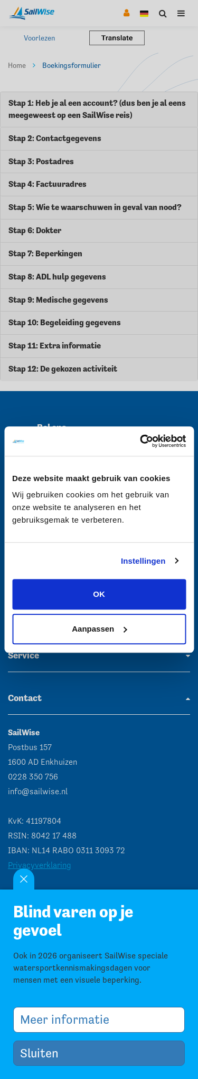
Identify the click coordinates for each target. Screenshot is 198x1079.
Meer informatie (68, 1019)
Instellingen (143, 560)
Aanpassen (99, 628)
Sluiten (43, 1053)
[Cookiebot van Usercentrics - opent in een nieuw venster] (141, 441)
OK (99, 594)
